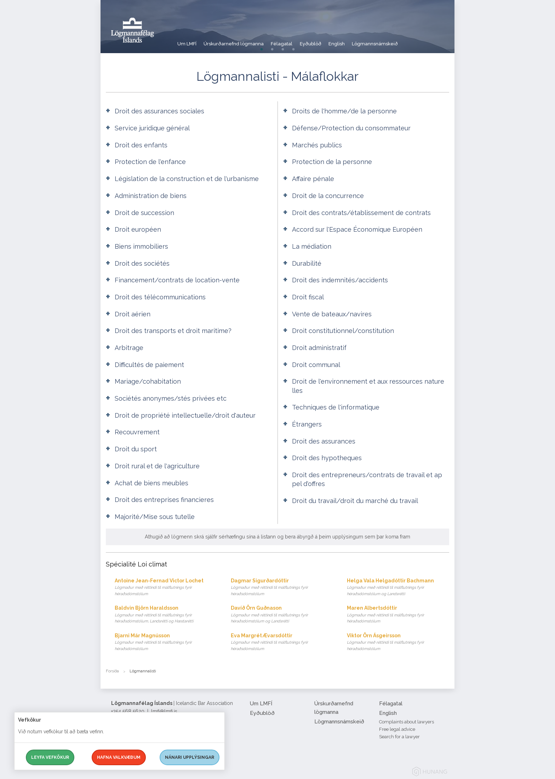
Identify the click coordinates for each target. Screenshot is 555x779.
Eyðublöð (329, 40)
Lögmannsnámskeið (404, 40)
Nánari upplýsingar (189, 757)
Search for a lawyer (399, 736)
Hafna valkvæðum (119, 757)
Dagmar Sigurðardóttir (282, 587)
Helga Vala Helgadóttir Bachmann (398, 587)
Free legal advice (397, 729)
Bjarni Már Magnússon (166, 642)
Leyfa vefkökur (50, 757)
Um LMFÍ (187, 40)
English (360, 40)
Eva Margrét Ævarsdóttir (282, 642)
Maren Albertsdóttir (398, 615)
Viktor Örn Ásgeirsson (398, 642)
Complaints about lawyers (406, 721)
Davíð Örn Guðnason (282, 615)
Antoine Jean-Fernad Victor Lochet (166, 587)
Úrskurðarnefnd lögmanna (240, 40)
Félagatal (294, 40)
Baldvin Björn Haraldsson (166, 615)
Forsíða (112, 671)
